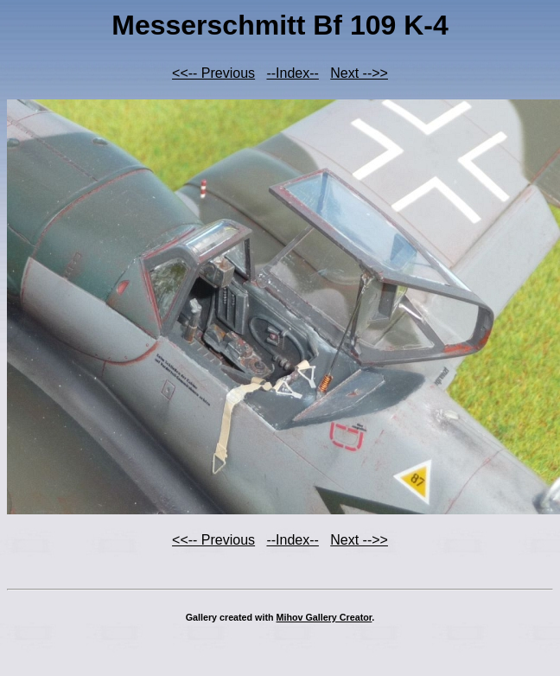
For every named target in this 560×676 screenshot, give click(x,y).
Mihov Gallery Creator (324, 617)
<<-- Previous (213, 73)
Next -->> (359, 73)
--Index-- (292, 73)
